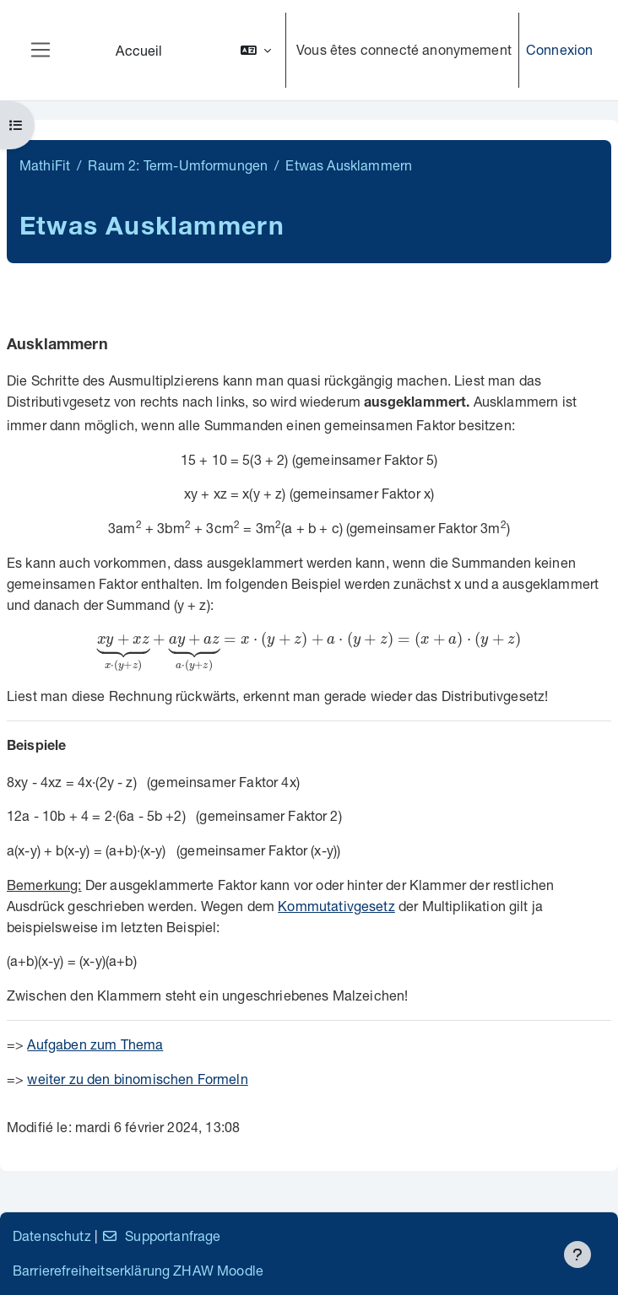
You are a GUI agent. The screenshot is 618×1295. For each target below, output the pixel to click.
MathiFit (44, 165)
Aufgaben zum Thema (95, 1044)
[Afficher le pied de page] (577, 1254)
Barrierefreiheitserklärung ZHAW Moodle (138, 1270)
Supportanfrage (160, 1236)
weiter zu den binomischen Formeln (137, 1079)
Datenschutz (52, 1236)
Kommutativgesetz (336, 906)
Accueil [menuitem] (139, 50)
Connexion (559, 49)
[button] (256, 50)
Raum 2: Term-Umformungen (178, 165)
